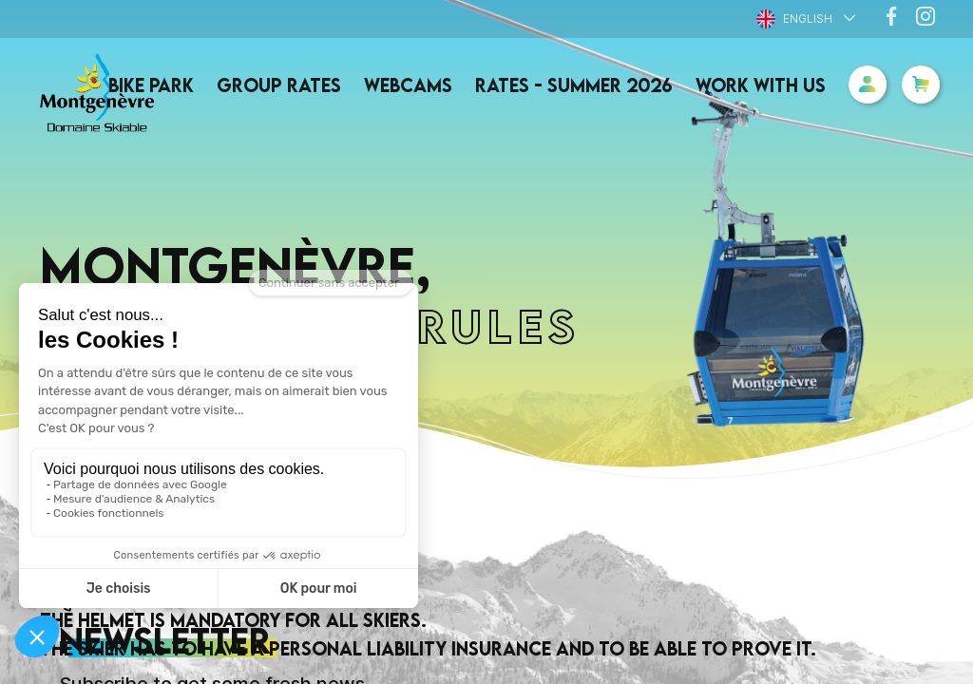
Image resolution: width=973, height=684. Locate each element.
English (794, 19)
